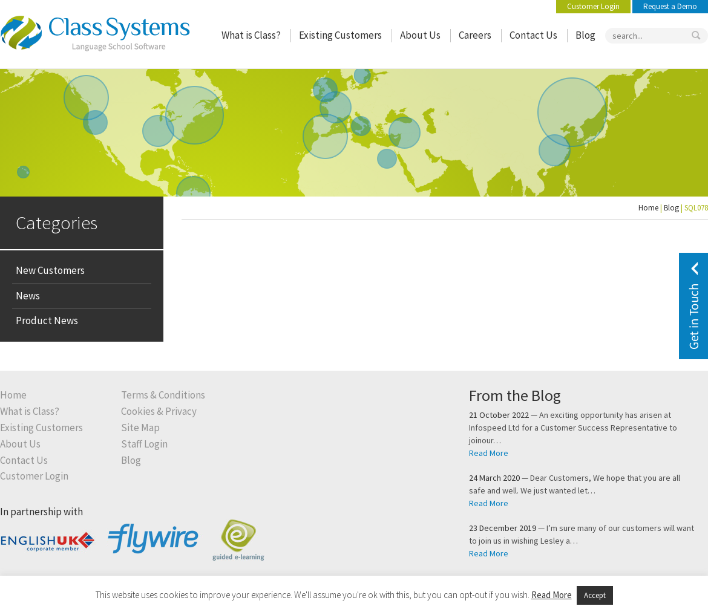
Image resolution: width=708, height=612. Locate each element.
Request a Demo (670, 6)
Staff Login (144, 444)
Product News (47, 320)
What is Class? (251, 35)
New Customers (50, 270)
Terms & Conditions (163, 395)
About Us (420, 35)
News (28, 295)
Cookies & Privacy (159, 411)
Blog (585, 35)
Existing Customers (340, 35)
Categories (56, 222)
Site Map (140, 428)
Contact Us (533, 35)
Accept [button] (595, 595)
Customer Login (593, 6)
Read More (488, 453)
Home (648, 208)
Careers (475, 35)
